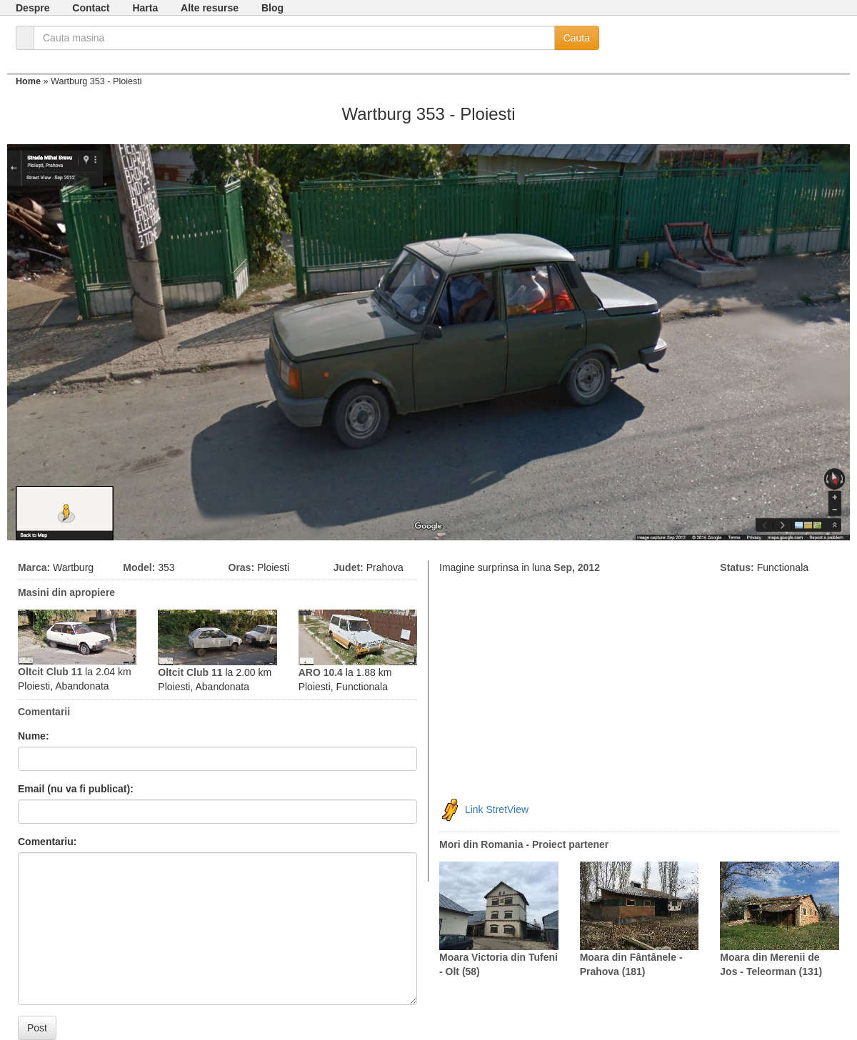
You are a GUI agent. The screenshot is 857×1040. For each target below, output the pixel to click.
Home (28, 81)
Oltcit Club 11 (50, 671)
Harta (145, 8)
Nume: (33, 736)
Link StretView (496, 808)
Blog (272, 8)
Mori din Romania (481, 844)
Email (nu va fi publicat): (76, 788)
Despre (32, 8)
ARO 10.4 (321, 672)
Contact (90, 8)
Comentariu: (47, 841)
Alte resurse (210, 8)
